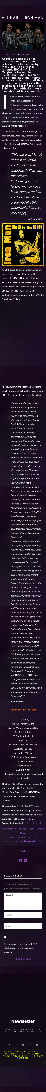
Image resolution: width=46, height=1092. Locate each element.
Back (23, 851)
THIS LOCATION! (32, 823)
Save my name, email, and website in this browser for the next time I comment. (21, 948)
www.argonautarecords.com (23, 837)
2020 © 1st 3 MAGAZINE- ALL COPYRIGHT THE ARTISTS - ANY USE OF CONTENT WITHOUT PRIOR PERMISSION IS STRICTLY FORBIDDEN (23, 1055)
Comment (23, 901)
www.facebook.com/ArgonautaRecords (23, 841)
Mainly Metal (24, 54)
